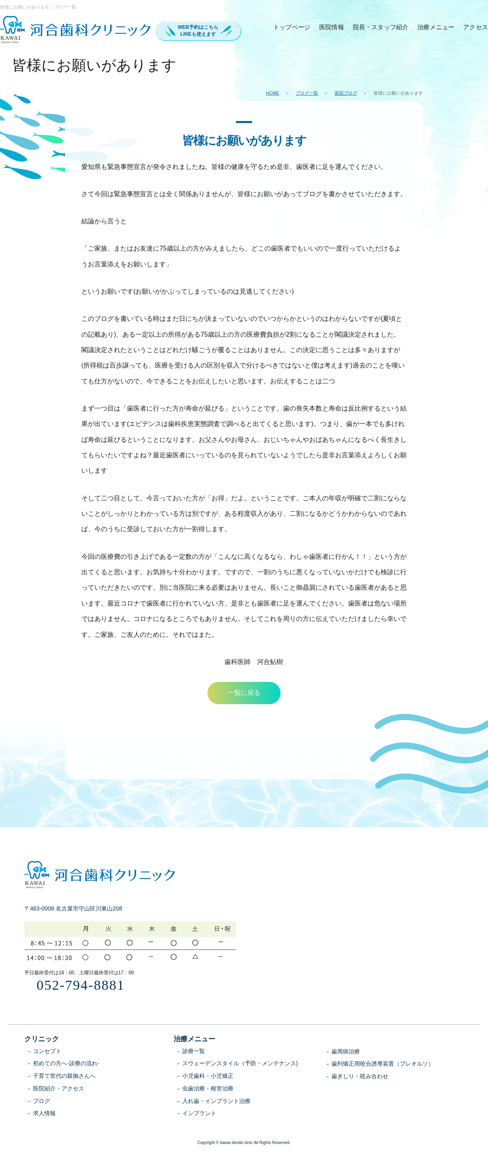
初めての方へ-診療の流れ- (66, 1063)
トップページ (291, 27)
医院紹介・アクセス (58, 1088)
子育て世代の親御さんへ (64, 1076)
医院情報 (331, 27)
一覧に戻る (244, 692)
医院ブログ (346, 93)
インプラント (199, 1113)
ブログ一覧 (307, 93)
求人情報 (44, 1113)
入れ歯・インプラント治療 (216, 1101)
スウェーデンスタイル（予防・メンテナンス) (240, 1063)
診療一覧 (193, 1051)
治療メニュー (435, 27)
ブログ (41, 1101)
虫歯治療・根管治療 (207, 1088)
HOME (272, 93)
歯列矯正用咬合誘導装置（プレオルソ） (382, 1063)
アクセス (475, 27)
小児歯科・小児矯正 (207, 1076)
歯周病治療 (345, 1051)
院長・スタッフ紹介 (381, 27)
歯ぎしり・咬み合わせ (359, 1076)
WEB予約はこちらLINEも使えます (198, 30)
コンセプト (47, 1051)
